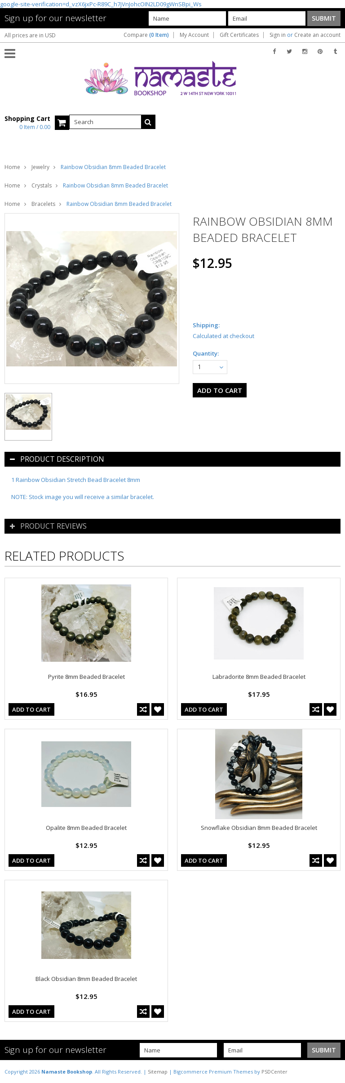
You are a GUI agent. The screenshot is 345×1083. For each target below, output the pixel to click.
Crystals (41, 185)
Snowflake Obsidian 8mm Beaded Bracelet (259, 828)
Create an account (317, 35)
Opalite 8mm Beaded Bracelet (86, 828)
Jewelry (40, 167)
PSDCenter (274, 1071)
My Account (194, 35)
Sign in (278, 35)
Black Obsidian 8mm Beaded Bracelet (86, 979)
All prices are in (30, 35)
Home (12, 167)
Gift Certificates (239, 35)
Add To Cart (31, 709)
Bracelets (43, 204)
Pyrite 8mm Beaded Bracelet (86, 677)
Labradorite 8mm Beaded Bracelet (258, 677)
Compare (146, 35)
